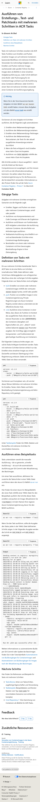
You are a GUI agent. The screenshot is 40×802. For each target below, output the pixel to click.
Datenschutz (22, 790)
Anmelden (35, 3)
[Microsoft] (20, 2)
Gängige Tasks (8, 37)
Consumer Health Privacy (10, 793)
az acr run (34, 482)
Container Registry (21, 8)
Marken (4, 799)
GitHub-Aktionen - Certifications (13, 755)
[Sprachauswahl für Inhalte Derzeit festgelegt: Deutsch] (6, 776)
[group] (20, 372)
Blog (3, 790)
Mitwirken (12, 790)
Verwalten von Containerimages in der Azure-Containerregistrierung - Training (17, 741)
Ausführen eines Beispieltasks (12, 43)
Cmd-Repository (12, 700)
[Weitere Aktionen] (36, 7)
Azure (10, 8)
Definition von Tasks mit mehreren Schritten (17, 40)
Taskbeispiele (11, 443)
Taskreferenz (10, 682)
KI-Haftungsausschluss (9, 787)
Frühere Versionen (25, 787)
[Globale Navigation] (2, 3)
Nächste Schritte (8, 46)
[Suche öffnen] (29, 3)
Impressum (22, 796)
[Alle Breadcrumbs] (3, 7)
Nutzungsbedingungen (9, 796)
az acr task (19, 110)
